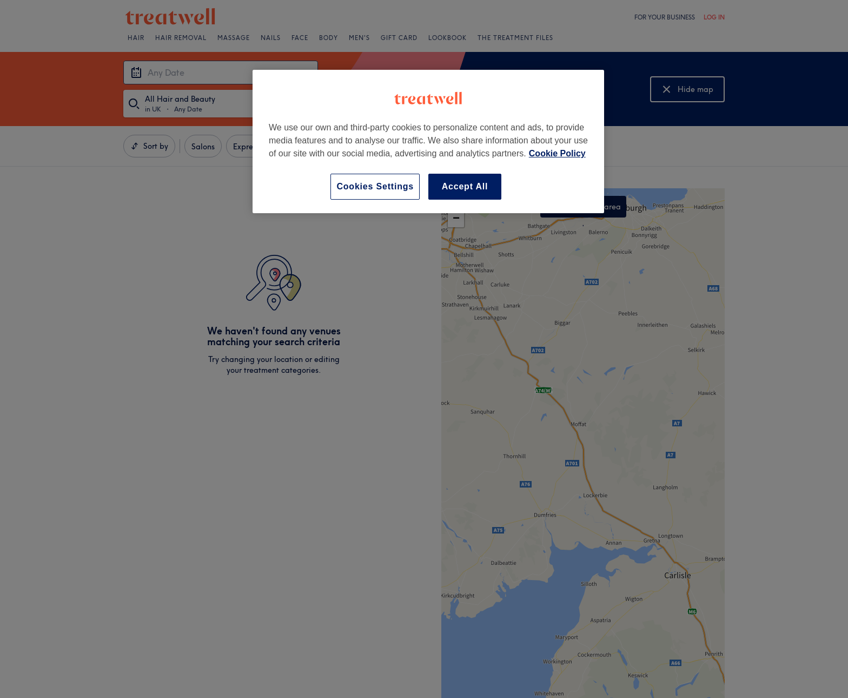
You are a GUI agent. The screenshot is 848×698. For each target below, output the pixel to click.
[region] (428, 141)
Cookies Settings (375, 186)
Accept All (465, 186)
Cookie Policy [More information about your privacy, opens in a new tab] (557, 153)
